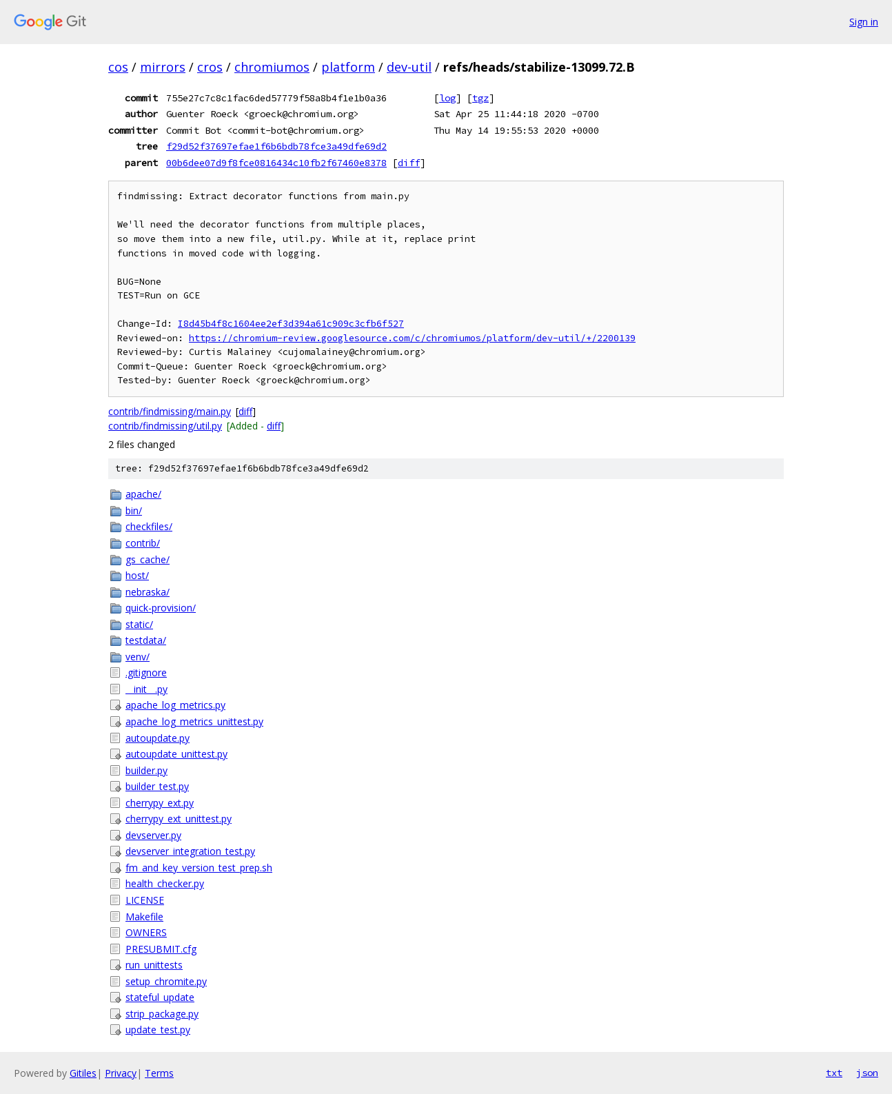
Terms (159, 1073)
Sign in (863, 21)
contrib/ (142, 542)
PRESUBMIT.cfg (160, 948)
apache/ (143, 493)
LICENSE (144, 899)
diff (409, 162)
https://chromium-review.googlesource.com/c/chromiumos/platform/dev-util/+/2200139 (412, 338)
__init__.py (146, 689)
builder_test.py (157, 786)
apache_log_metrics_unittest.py (194, 721)
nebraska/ (147, 591)
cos (118, 67)
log (447, 98)
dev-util (409, 67)
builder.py (146, 770)
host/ (137, 575)
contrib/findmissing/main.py (169, 411)
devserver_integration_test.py (190, 851)
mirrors (162, 67)
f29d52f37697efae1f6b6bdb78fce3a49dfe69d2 (276, 146)
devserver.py (153, 835)
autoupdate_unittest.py (176, 753)
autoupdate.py (157, 737)
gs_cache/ (147, 559)
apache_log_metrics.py (175, 704)
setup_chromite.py (166, 981)
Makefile (144, 916)
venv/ (137, 656)
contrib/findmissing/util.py (165, 425)
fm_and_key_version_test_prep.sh (198, 867)
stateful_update (159, 997)
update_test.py (157, 1029)
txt (834, 1072)
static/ (139, 624)
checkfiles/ (148, 526)
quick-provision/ (160, 607)
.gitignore (146, 672)
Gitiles (83, 1073)
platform (348, 67)
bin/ (133, 510)
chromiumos (272, 67)
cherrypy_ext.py (159, 802)
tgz (480, 98)
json (867, 1072)
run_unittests (154, 964)
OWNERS (146, 932)
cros (210, 67)
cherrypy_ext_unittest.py (178, 818)
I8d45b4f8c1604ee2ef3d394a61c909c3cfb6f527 (291, 324)
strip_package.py (162, 1013)
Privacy (120, 1073)
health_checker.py (164, 883)
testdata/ (145, 640)
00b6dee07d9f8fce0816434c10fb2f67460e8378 (276, 162)
